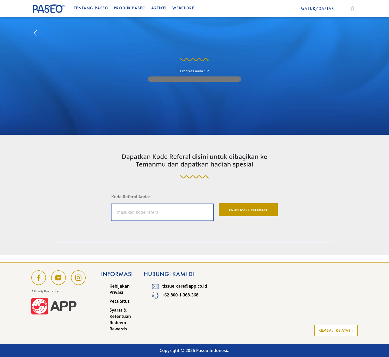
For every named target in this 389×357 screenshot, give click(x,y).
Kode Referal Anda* (131, 197)
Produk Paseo (130, 8)
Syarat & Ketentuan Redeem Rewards (120, 319)
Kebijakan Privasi (119, 289)
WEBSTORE (183, 8)
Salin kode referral (248, 210)
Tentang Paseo (91, 8)
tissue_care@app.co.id (179, 286)
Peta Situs (119, 301)
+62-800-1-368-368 (175, 295)
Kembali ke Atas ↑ (336, 330)
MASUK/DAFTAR (317, 8)
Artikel (159, 8)
